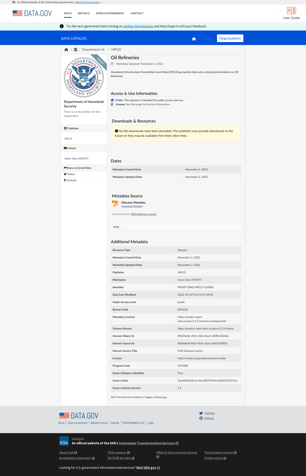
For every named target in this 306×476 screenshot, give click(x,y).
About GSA (66, 452)
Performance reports (219, 452)
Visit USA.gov (146, 467)
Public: (120, 100)
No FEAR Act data (119, 458)
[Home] (32, 13)
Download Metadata (132, 206)
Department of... (94, 49)
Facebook (70, 180)
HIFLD (116, 49)
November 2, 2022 (152, 63)
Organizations (230, 38)
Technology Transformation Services (147, 443)
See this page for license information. (148, 104)
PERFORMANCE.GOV (133, 423)
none (116, 226)
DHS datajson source (144, 214)
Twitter (69, 174)
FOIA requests (117, 452)
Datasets (207, 39)
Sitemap (115, 423)
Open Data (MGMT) (76, 158)
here (164, 397)
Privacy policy (214, 458)
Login (151, 423)
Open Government (77, 423)
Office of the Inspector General (176, 452)
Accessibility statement (75, 458)
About (61, 423)
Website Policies (99, 423)
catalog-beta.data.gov (138, 26)
